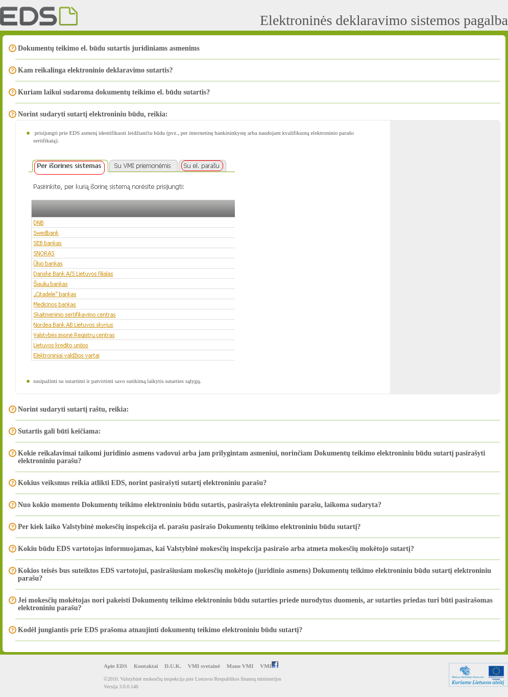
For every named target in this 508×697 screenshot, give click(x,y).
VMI (269, 666)
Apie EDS (115, 666)
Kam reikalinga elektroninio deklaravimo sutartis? (95, 70)
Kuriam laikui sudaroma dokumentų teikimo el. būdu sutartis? (114, 92)
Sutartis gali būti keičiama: (59, 431)
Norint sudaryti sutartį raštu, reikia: (73, 409)
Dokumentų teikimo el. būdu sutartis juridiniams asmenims (109, 48)
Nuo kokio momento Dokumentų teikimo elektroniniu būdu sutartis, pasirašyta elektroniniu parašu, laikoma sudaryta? (199, 505)
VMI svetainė (204, 666)
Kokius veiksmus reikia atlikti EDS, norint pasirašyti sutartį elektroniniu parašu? (142, 483)
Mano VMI (240, 666)
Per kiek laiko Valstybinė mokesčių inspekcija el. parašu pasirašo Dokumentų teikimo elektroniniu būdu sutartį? (189, 527)
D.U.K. (172, 666)
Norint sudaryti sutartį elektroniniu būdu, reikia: (93, 114)
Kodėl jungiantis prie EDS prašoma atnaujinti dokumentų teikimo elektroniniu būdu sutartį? (160, 630)
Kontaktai (146, 666)
